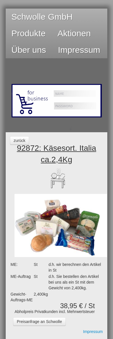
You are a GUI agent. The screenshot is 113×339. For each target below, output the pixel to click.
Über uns (28, 50)
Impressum (79, 50)
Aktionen (74, 33)
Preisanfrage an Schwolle (39, 321)
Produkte (28, 33)
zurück (19, 140)
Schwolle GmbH (42, 16)
